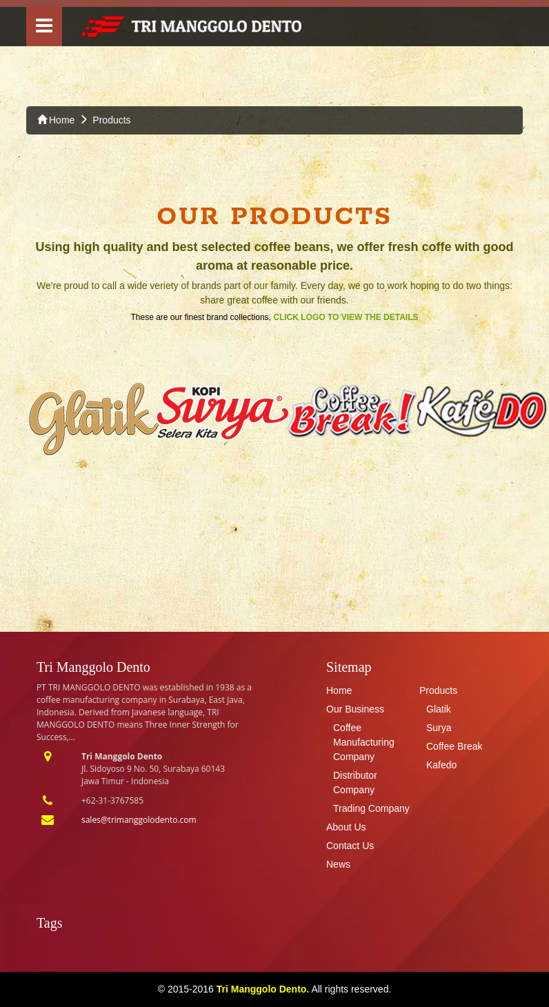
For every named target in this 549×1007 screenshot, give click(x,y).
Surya (439, 727)
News (338, 864)
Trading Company (371, 808)
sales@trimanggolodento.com (139, 820)
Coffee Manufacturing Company (364, 742)
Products (111, 120)
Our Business (355, 709)
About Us (346, 826)
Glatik (438, 709)
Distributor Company (355, 782)
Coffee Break (454, 746)
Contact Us (350, 845)
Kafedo (441, 764)
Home (55, 120)
